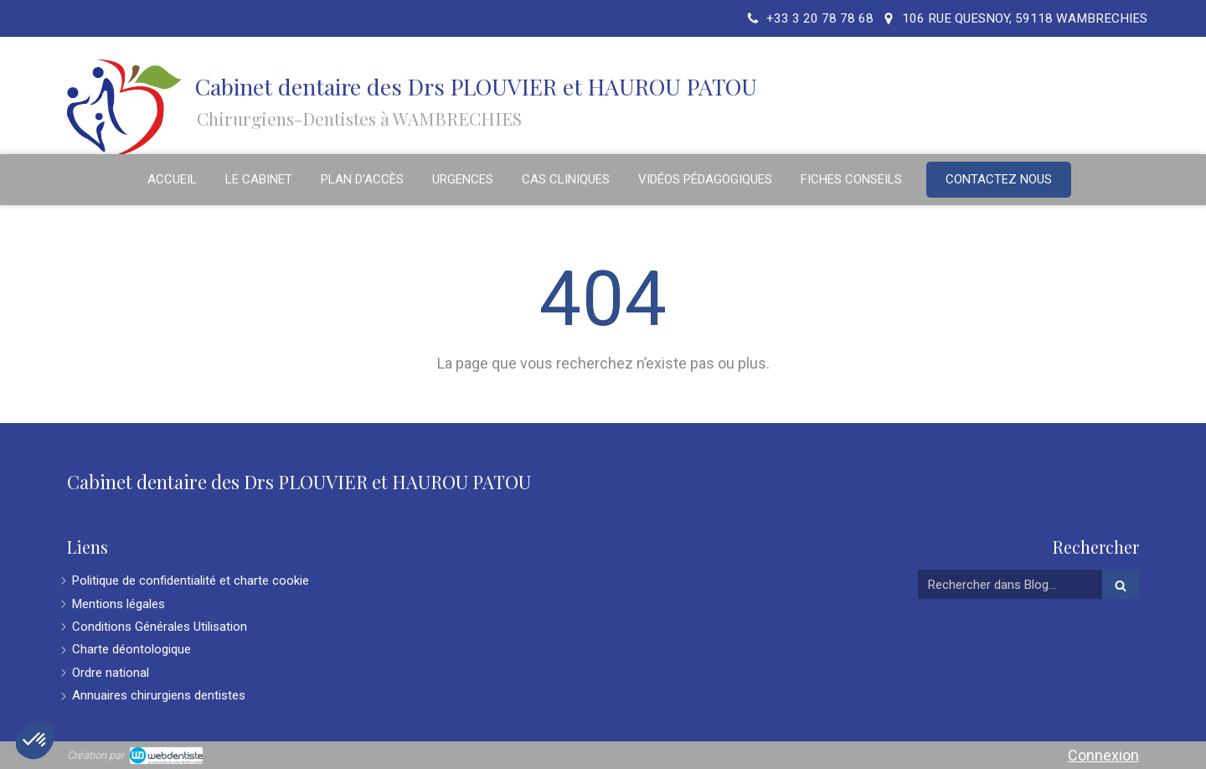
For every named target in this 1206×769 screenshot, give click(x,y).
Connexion (1103, 755)
